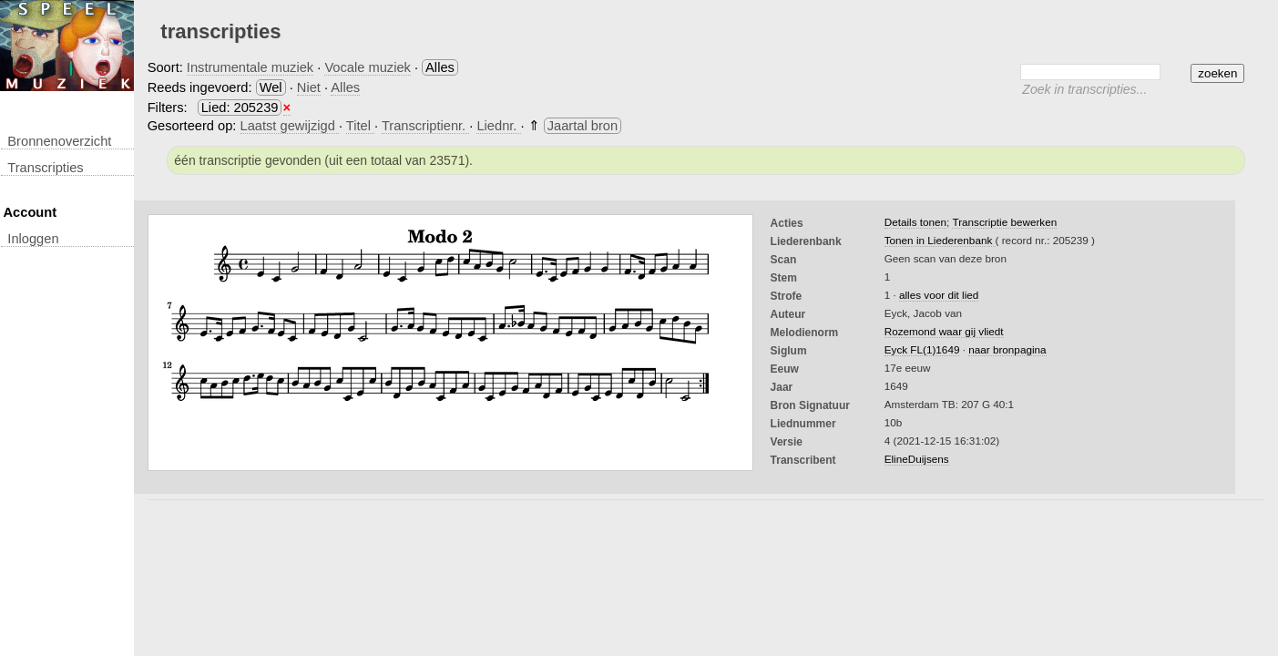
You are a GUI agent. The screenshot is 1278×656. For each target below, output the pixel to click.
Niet (309, 87)
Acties (787, 223)
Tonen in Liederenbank (940, 240)
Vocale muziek (367, 67)
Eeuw (785, 369)
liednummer (803, 423)
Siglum (789, 350)
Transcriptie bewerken (1004, 222)
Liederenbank (806, 241)
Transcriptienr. (425, 125)
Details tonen (915, 222)
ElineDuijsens (916, 459)
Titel (360, 125)
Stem (784, 278)
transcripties (45, 167)
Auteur (788, 314)
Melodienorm (805, 332)
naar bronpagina (1007, 349)
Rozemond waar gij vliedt (944, 331)
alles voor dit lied (938, 295)
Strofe (787, 296)
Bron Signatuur (810, 405)
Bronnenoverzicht (59, 141)
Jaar (782, 387)
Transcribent (803, 460)
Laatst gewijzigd (289, 125)
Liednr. (498, 125)
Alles (345, 87)
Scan (784, 259)
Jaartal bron (582, 125)
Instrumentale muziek (250, 67)
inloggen (32, 238)
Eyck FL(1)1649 (922, 349)
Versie (787, 442)
